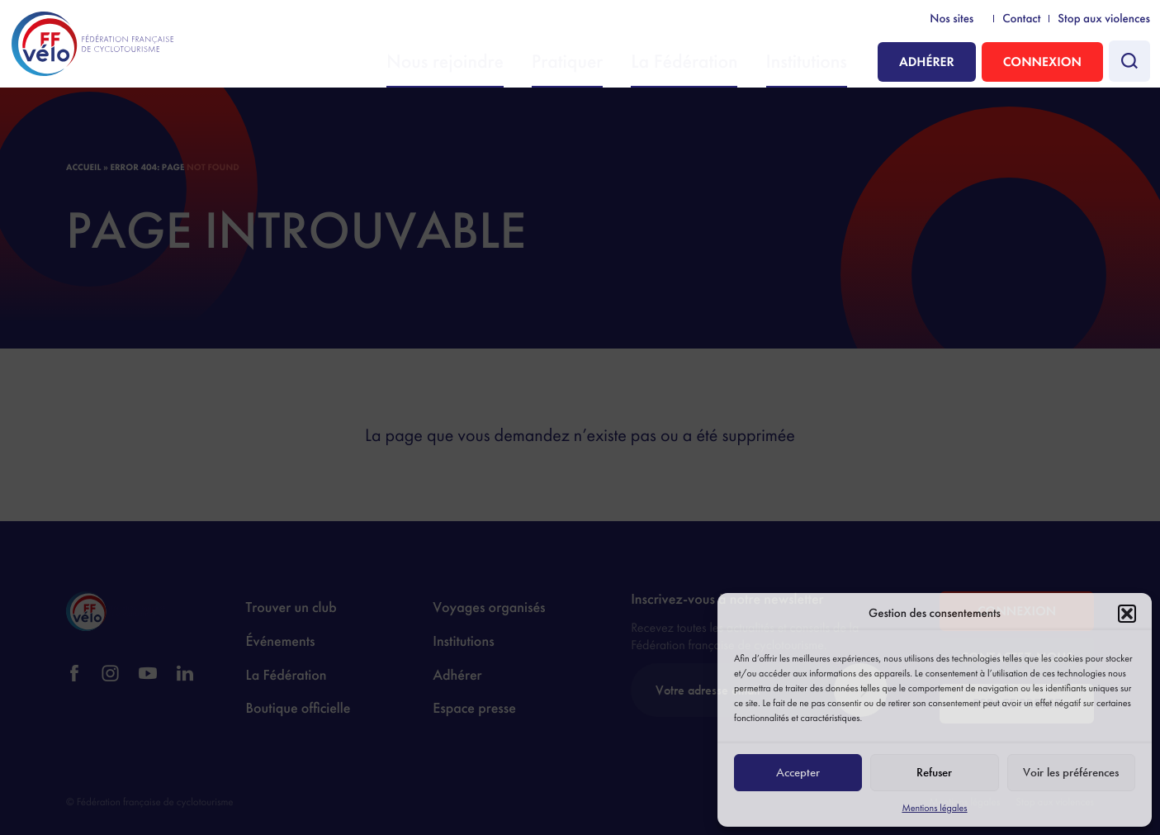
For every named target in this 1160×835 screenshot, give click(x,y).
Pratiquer (621, 63)
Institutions (815, 63)
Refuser (934, 772)
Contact (1021, 19)
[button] (1127, 613)
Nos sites (951, 19)
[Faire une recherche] (1129, 61)
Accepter (798, 772)
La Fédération (716, 63)
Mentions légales (934, 807)
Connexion (1042, 61)
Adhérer (926, 61)
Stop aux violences (1104, 19)
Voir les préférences (1071, 772)
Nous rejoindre (522, 63)
